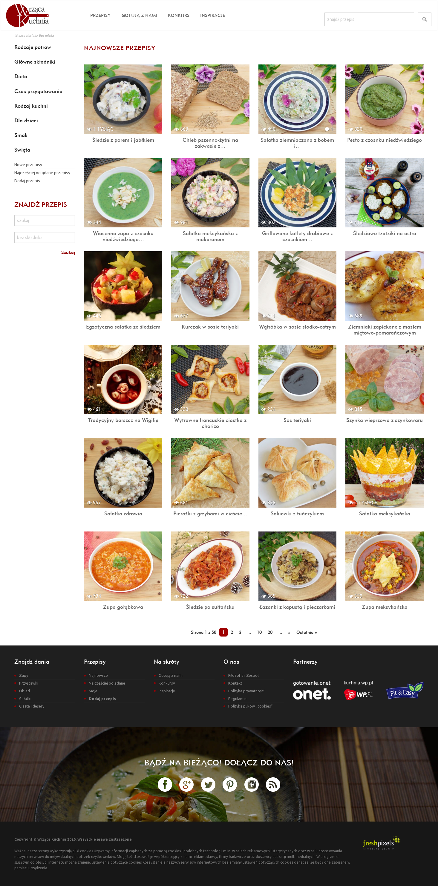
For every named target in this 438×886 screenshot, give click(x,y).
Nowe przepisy (28, 164)
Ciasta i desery (31, 706)
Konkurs (178, 15)
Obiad (24, 691)
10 (259, 632)
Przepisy (100, 15)
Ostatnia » (306, 632)
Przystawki (28, 683)
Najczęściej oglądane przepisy (42, 172)
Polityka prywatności (246, 691)
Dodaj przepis (27, 180)
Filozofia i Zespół (243, 675)
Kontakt (235, 683)
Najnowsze (98, 675)
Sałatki (25, 699)
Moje (93, 691)
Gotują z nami (139, 15)
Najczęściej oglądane (107, 683)
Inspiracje (212, 15)
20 (270, 632)
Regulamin (237, 699)
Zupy (23, 675)
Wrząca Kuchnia (26, 35)
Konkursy (167, 683)
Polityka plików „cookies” (250, 706)
